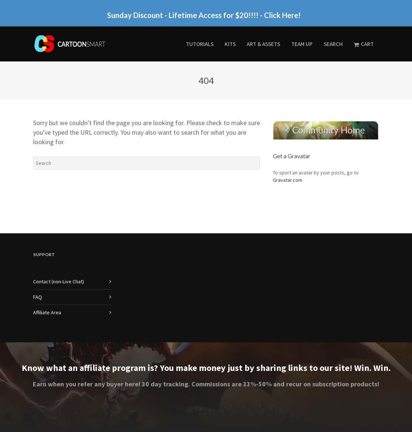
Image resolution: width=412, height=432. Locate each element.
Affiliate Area (47, 312)
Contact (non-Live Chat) (58, 281)
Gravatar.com (287, 180)
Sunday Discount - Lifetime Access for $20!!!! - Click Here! (204, 15)
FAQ (37, 297)
